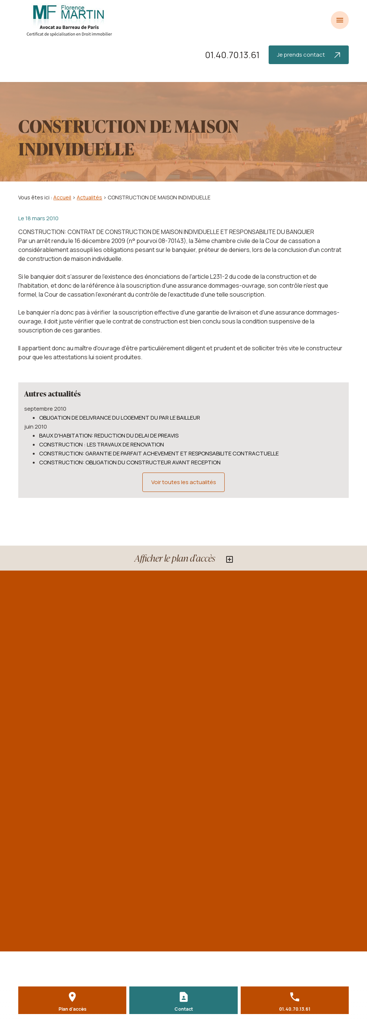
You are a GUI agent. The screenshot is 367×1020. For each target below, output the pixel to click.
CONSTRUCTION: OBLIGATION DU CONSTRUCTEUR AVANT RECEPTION (130, 462)
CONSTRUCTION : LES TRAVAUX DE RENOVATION (101, 444)
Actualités (89, 197)
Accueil (62, 197)
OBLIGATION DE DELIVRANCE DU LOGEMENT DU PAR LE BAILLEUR (119, 417)
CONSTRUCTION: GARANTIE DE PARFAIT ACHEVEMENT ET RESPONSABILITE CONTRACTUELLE (159, 453)
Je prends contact (308, 55)
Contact (183, 1009)
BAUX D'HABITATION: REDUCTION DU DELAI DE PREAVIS (108, 435)
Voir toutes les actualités (183, 482)
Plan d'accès (72, 1009)
